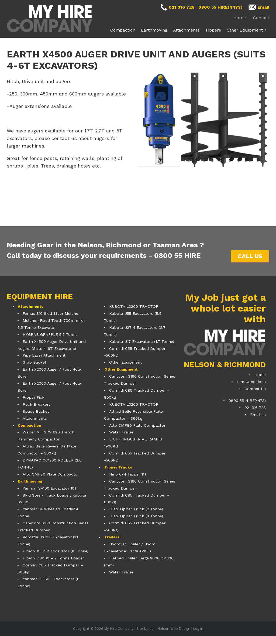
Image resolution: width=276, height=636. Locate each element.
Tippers (213, 30)
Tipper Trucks (118, 467)
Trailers (111, 537)
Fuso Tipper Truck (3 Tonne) (136, 516)
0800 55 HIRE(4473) (220, 7)
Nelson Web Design (173, 629)
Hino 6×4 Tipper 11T (128, 474)
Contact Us (255, 389)
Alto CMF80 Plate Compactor (51, 474)
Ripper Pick (33, 397)
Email (263, 7)
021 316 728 (182, 7)
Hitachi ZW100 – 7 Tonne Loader (53, 558)
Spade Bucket (36, 411)
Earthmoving (154, 30)
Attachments (186, 30)
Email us (258, 414)
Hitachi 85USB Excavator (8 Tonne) (55, 551)
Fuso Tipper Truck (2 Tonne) (136, 509)
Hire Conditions (251, 381)
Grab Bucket (34, 362)
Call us (250, 256)
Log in (198, 629)
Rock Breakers (37, 404)
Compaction (122, 30)
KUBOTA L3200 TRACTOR (133, 306)
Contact (261, 17)
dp (151, 629)
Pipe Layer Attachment (44, 355)
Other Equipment (245, 30)
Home (239, 17)
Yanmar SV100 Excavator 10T (50, 488)
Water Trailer (121, 432)
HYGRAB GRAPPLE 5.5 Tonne (50, 334)
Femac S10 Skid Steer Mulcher (51, 313)
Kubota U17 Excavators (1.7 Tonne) (141, 341)
